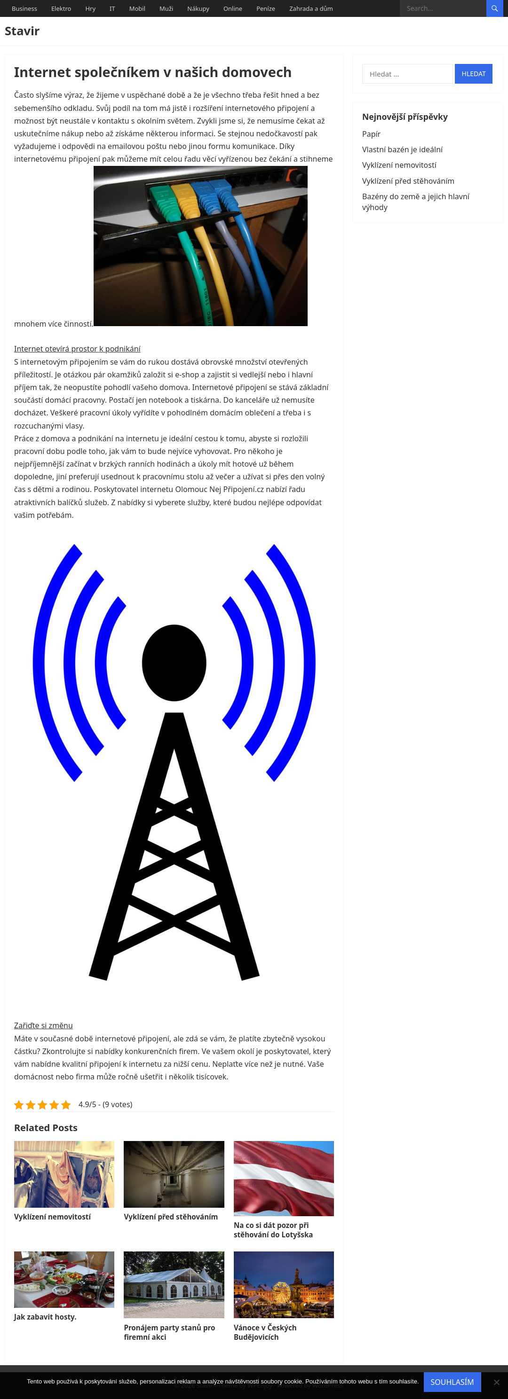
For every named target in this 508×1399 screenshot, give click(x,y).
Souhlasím (452, 1382)
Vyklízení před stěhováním (171, 1216)
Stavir (22, 31)
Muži (166, 8)
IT (112, 8)
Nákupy (198, 8)
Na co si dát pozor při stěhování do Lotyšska (273, 1229)
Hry (90, 8)
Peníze (265, 8)
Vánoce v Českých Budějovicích (265, 1332)
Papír (371, 134)
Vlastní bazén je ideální (402, 149)
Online (232, 8)
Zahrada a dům (311, 8)
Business (24, 8)
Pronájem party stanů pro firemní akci (169, 1332)
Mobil (137, 8)
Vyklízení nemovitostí (52, 1216)
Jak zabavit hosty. (45, 1316)
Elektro (61, 8)
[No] (496, 1382)
